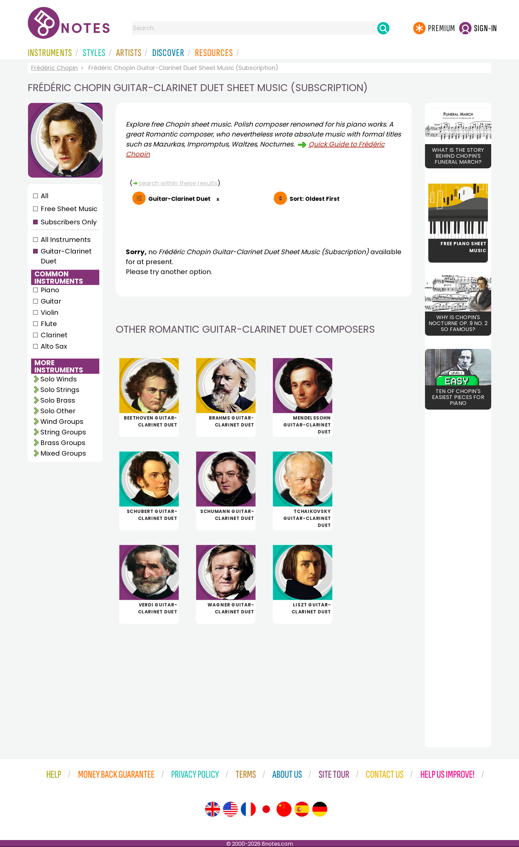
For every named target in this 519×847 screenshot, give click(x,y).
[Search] (383, 28)
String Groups (63, 432)
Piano (50, 290)
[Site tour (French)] (248, 809)
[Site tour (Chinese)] (284, 809)
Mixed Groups (63, 453)
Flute (49, 323)
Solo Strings (59, 389)
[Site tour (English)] (212, 809)
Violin (49, 312)
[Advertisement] (264, 681)
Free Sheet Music (69, 208)
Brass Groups (62, 442)
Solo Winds (58, 379)
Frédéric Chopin (54, 68)
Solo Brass (57, 400)
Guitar (51, 301)
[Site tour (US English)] (230, 809)
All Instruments (66, 239)
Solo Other (57, 411)
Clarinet (54, 335)
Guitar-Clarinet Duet (66, 256)
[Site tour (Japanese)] (266, 809)
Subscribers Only (69, 222)
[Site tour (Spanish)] (302, 809)
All (44, 195)
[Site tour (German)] (319, 809)
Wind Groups (61, 421)
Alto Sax (54, 346)
